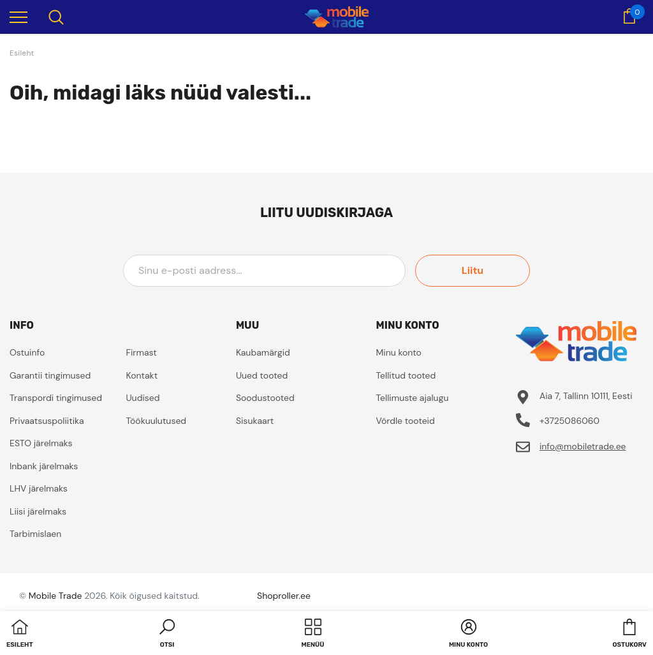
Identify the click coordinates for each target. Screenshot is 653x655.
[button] (167, 634)
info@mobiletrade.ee (582, 446)
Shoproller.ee (284, 595)
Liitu (472, 270)
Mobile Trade (55, 595)
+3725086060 (569, 420)
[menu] (18, 17)
